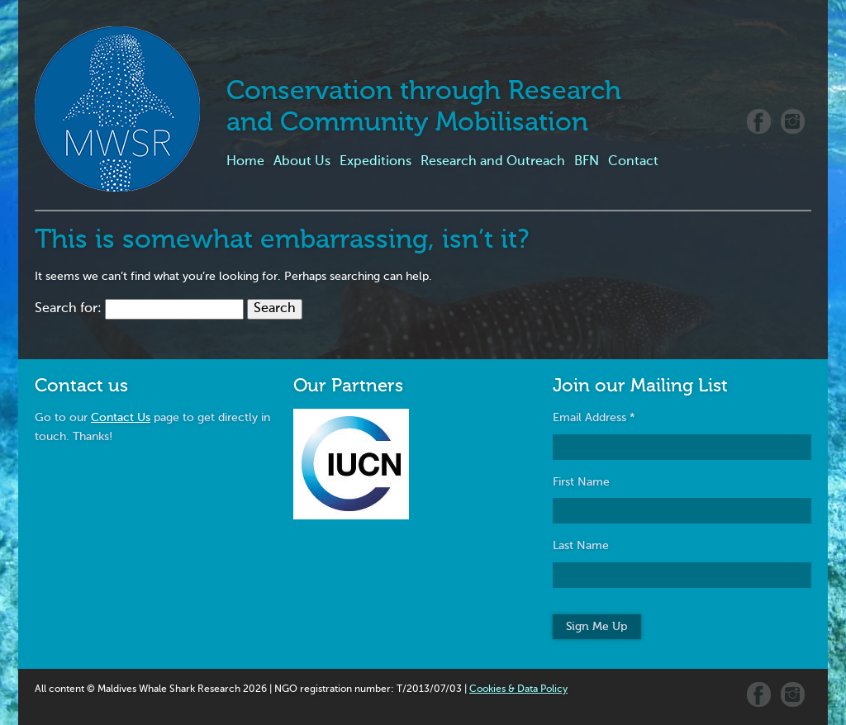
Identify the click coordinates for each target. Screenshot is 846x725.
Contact (633, 161)
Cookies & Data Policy (518, 689)
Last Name (581, 546)
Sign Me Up (596, 627)
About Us (301, 161)
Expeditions (375, 161)
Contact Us (120, 418)
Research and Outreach (493, 161)
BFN (586, 161)
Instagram (793, 121)
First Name (581, 482)
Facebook (759, 121)
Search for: (68, 308)
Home (245, 161)
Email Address (594, 418)
